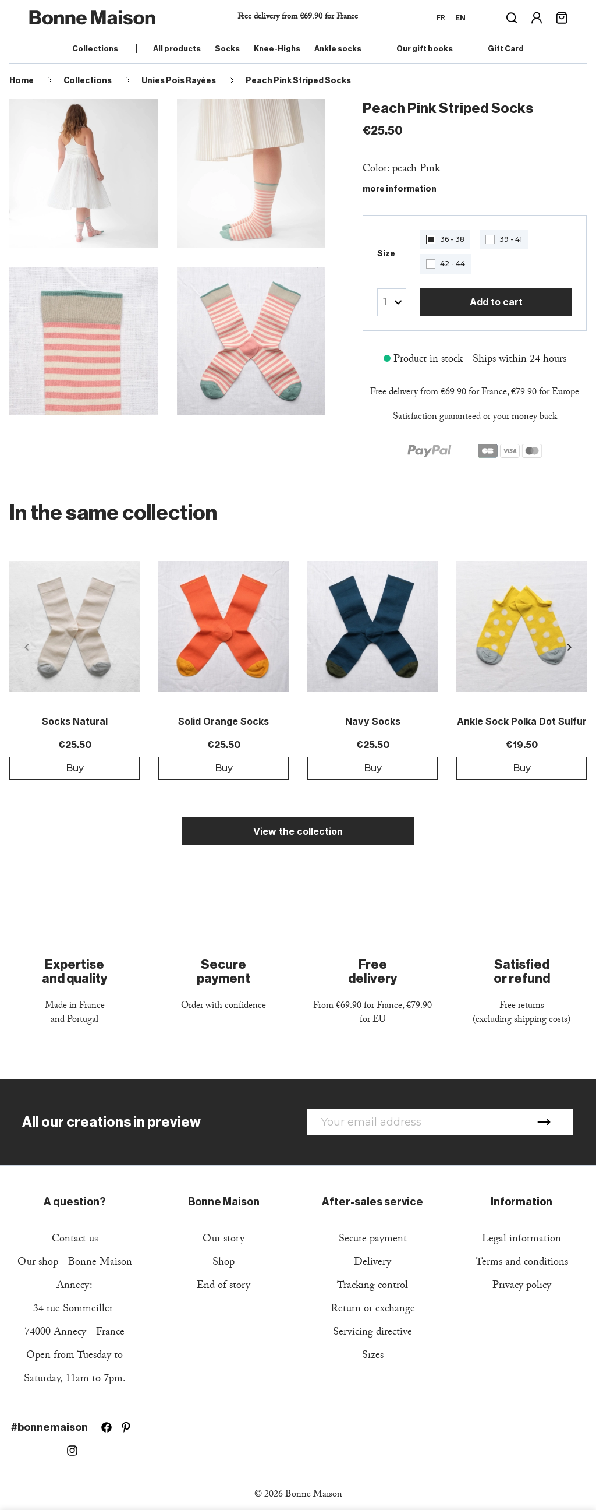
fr (441, 17)
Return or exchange (373, 1310)
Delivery (372, 1263)
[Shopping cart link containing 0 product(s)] (561, 17)
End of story (223, 1287)
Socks (227, 48)
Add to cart (496, 302)
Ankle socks (337, 48)
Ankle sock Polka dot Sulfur (522, 722)
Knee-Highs (277, 48)
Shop (223, 1263)
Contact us (75, 1240)
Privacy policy (521, 1287)
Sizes (373, 1356)
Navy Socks (372, 722)
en (460, 17)
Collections (95, 48)
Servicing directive (372, 1333)
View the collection (298, 831)
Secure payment (373, 1240)
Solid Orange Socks (223, 722)
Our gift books (424, 48)
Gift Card (506, 48)
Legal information (521, 1240)
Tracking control (372, 1287)
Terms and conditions (522, 1263)
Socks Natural (75, 722)
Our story (223, 1240)
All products (177, 48)
